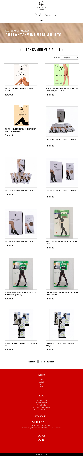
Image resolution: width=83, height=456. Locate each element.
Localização (41, 382)
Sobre (41, 379)
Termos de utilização (41, 400)
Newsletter (41, 386)
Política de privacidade (41, 402)
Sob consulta (9, 94)
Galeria (41, 384)
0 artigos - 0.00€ (50, 15)
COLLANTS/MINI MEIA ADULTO (20, 31)
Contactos (41, 389)
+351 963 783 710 (39, 422)
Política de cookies (41, 405)
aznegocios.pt (45, 454)
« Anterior (31, 361)
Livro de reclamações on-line (41, 409)
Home (7, 31)
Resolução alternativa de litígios (41, 407)
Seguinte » (51, 361)
